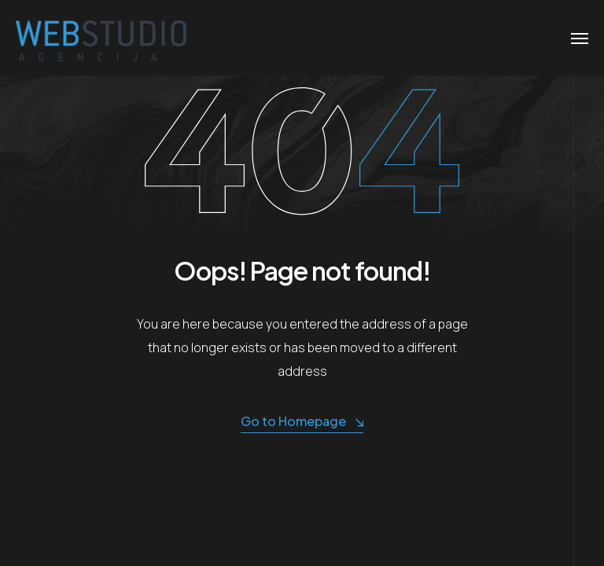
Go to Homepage (302, 421)
